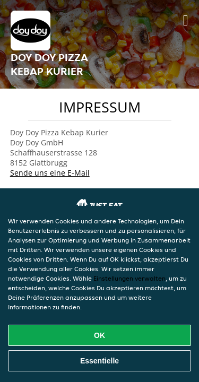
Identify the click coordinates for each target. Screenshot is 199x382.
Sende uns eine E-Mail (50, 173)
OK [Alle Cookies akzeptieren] (99, 335)
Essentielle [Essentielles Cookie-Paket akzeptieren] (99, 361)
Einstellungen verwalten (129, 278)
